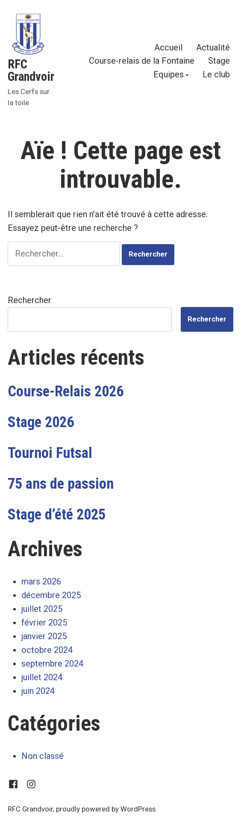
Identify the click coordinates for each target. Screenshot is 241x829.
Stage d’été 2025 (57, 514)
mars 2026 (41, 581)
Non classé (42, 756)
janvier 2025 (44, 636)
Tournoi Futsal (50, 452)
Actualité (213, 47)
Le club (216, 75)
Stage (219, 61)
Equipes (168, 75)
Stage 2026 (41, 422)
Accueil (168, 47)
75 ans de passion (61, 483)
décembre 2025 (51, 595)
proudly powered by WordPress (106, 809)
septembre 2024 (52, 663)
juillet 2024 (41, 677)
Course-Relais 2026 (65, 391)
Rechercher (29, 300)
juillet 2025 (41, 609)
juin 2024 (38, 691)
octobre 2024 (47, 650)
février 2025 (44, 622)
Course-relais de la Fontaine (141, 61)
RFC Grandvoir (31, 70)
